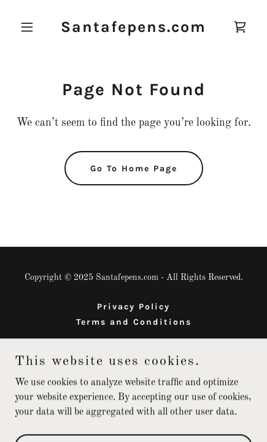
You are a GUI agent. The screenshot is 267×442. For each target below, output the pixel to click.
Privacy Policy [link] (133, 306)
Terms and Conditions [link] (134, 322)
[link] (133, 29)
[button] (32, 27)
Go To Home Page (133, 168)
